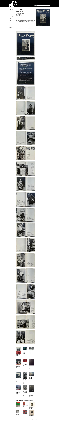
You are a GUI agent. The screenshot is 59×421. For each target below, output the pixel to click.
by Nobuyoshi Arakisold (18, 356)
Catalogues (10, 20)
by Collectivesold (25, 393)
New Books (10, 11)
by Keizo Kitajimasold (18, 366)
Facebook (33, 419)
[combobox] (42, 5)
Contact (10, 27)
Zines (10, 18)
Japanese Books (11, 16)
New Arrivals (11, 9)
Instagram (37, 419)
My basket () (11, 25)
